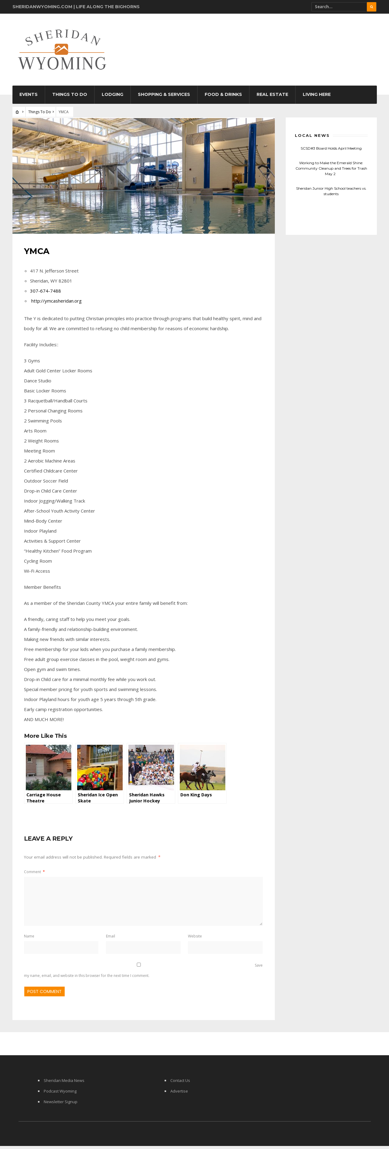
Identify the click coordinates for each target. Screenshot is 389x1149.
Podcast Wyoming (60, 1094)
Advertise (179, 1094)
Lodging (112, 98)
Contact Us (180, 1083)
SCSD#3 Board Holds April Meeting (331, 152)
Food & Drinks (223, 98)
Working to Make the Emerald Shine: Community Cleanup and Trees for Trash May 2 (331, 172)
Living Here (317, 98)
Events (28, 98)
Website (195, 938)
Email (110, 938)
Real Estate (272, 98)
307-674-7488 (46, 293)
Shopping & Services (164, 98)
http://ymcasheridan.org (57, 303)
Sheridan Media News (64, 1083)
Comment (35, 874)
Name (30, 938)
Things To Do (69, 98)
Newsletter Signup (60, 1104)
